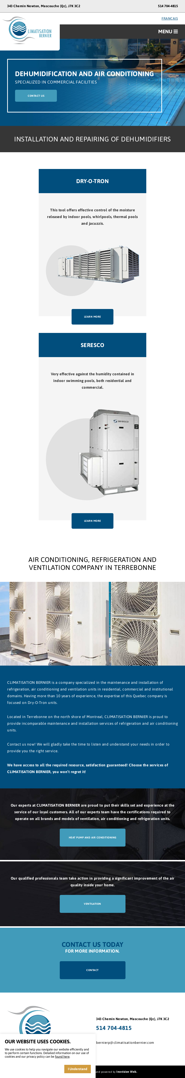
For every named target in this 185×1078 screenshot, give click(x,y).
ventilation (92, 903)
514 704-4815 (168, 6)
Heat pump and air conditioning (92, 837)
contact (92, 970)
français (170, 18)
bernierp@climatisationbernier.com (125, 1042)
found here (62, 1056)
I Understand (77, 1069)
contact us (36, 95)
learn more (92, 316)
